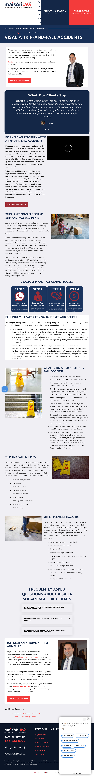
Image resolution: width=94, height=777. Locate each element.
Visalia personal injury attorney (27, 657)
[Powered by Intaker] (78, 773)
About (40, 2)
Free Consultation (55, 11)
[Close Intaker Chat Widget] (88, 719)
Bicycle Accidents (40, 735)
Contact (40, 23)
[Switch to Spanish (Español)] (52, 772)
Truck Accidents (40, 754)
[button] (9, 112)
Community (42, 14)
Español (40, 19)
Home (6, 33)
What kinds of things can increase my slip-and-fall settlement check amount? (44, 631)
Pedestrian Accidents (42, 747)
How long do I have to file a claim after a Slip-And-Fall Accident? (44, 608)
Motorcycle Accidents (42, 743)
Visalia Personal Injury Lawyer (16, 33)
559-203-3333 (81, 11)
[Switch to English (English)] (38, 772)
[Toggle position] (84, 719)
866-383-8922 (15, 741)
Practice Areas (43, 6)
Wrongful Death (40, 750)
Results (40, 10)
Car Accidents (39, 739)
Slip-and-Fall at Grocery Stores (24, 717)
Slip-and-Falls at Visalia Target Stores (26, 713)
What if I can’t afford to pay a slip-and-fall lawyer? (43, 619)
